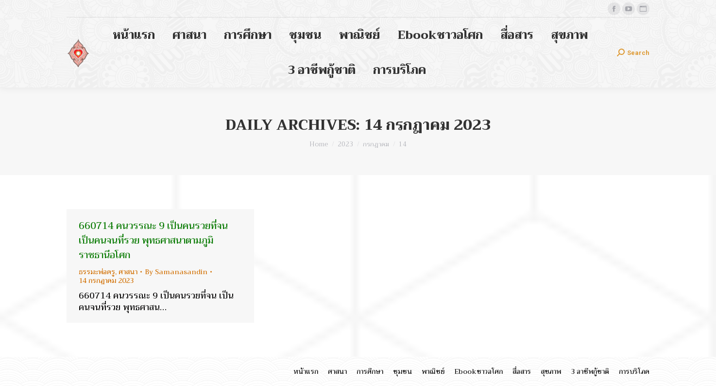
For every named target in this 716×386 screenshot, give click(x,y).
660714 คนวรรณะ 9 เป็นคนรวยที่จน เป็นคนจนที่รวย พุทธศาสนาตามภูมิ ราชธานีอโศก (153, 240)
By (176, 271)
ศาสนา (128, 272)
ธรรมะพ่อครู (97, 272)
